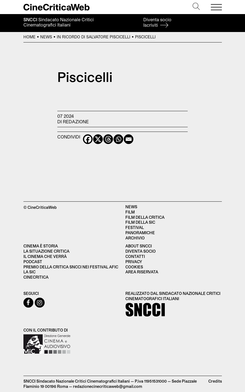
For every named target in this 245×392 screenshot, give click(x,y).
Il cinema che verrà (45, 256)
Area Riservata (141, 272)
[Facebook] (88, 139)
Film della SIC (140, 222)
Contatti (135, 256)
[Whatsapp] (118, 139)
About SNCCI (138, 246)
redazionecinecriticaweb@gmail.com (107, 386)
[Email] (128, 139)
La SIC (29, 272)
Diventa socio (157, 22)
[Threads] (108, 139)
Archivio (135, 238)
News (46, 36)
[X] (98, 139)
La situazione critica (46, 251)
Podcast (32, 261)
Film (130, 212)
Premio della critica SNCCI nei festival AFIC (70, 267)
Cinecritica (36, 277)
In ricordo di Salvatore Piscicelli (93, 36)
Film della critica (145, 217)
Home (29, 36)
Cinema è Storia (40, 246)
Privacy (133, 261)
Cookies (134, 267)
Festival (134, 227)
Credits (215, 381)
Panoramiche (140, 232)
